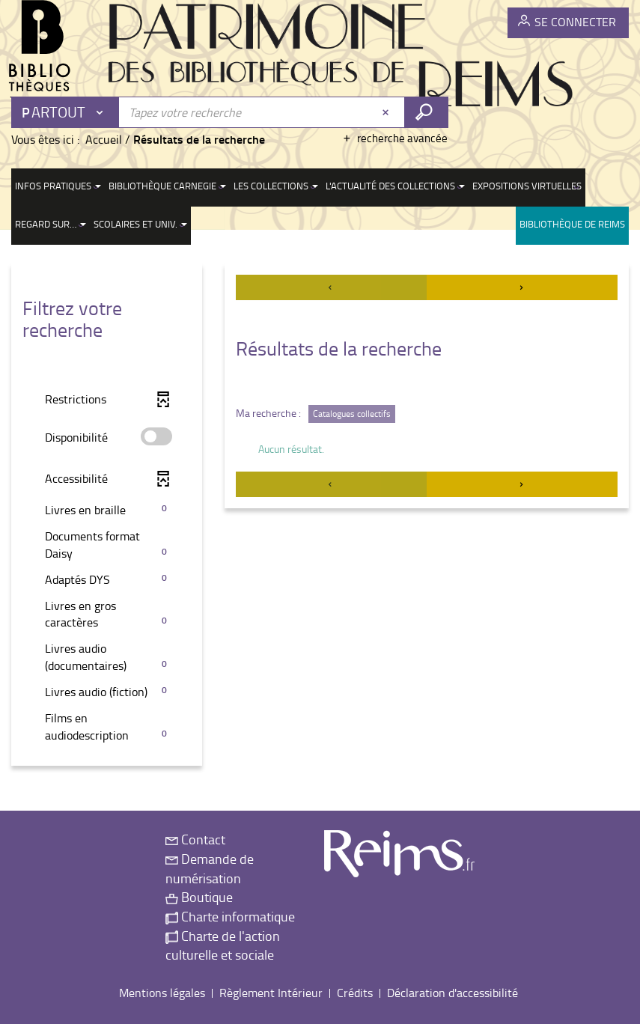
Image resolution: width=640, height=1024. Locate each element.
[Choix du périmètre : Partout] (66, 112)
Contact (195, 839)
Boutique (199, 897)
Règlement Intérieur (271, 992)
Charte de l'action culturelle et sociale (222, 945)
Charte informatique (230, 916)
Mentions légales (162, 992)
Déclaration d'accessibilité (452, 992)
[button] (106, 510)
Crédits (355, 992)
